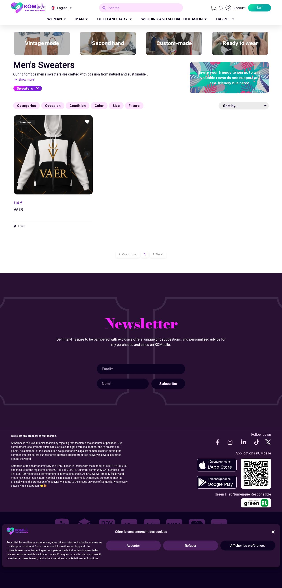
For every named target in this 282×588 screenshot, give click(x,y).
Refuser (190, 546)
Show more (26, 79)
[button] (27, 88)
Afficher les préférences (247, 546)
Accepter (133, 546)
